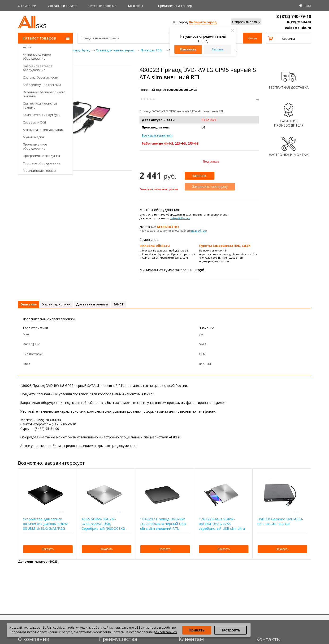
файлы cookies (53, 627)
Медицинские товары (39, 170)
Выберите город (203, 22)
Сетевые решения (102, 6)
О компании (27, 6)
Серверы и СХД (34, 122)
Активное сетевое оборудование (37, 56)
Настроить (230, 630)
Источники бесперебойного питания (44, 94)
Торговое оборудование (41, 163)
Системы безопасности (40, 77)
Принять (197, 630)
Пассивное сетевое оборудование (37, 68)
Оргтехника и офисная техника (40, 105)
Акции (27, 47)
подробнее (198, 230)
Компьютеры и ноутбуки (42, 115)
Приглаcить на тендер (175, 6)
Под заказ (211, 161)
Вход (307, 6)
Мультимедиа (33, 137)
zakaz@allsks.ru (298, 28)
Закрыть (218, 49)
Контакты (135, 6)
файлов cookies (165, 632)
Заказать (199, 175)
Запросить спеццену (210, 187)
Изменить (188, 49)
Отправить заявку (246, 22)
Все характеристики (157, 135)
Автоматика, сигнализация (43, 130)
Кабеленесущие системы (42, 85)
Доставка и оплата (62, 6)
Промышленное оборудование (35, 146)
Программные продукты (41, 156)
